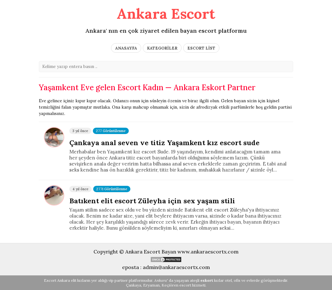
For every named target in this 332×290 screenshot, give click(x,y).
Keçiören (170, 285)
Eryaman (151, 285)
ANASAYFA (126, 48)
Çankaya (133, 285)
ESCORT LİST (201, 48)
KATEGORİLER (162, 48)
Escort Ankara (57, 280)
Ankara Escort (166, 13)
